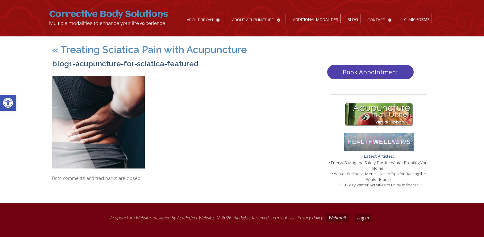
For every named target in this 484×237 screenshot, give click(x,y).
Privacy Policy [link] (310, 218)
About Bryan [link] (200, 20)
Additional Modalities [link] (315, 19)
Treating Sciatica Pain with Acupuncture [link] (149, 49)
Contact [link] (376, 20)
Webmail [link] (337, 218)
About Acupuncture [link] (253, 20)
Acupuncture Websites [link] (131, 218)
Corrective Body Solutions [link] (108, 14)
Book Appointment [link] (370, 72)
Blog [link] (353, 19)
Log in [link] (363, 218)
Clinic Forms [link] (417, 19)
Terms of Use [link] (283, 218)
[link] (8, 103)
